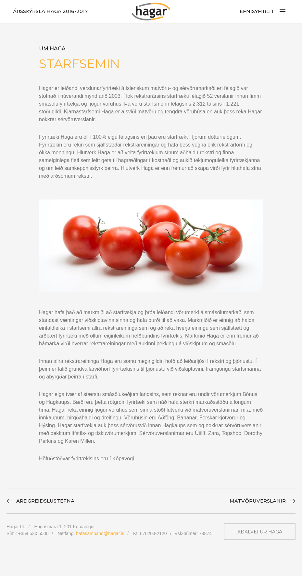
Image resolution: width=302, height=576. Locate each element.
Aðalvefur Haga (259, 532)
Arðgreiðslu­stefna (45, 501)
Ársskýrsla (50, 11)
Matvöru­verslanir (258, 501)
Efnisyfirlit (257, 11)
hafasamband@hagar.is (100, 533)
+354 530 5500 (33, 533)
